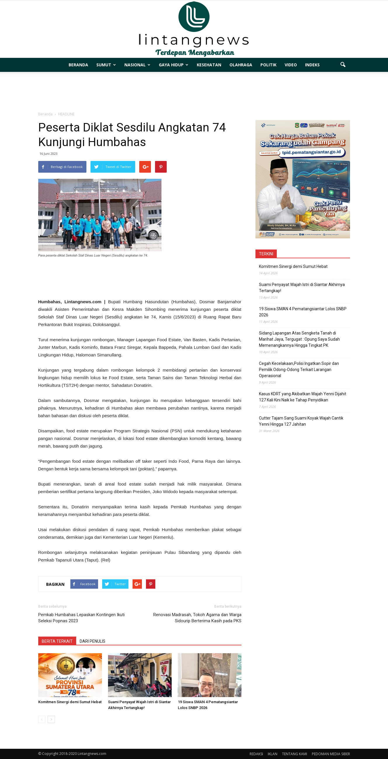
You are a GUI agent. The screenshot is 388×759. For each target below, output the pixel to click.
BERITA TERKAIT (57, 641)
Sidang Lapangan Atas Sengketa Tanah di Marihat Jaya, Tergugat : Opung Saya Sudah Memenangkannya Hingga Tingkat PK (299, 339)
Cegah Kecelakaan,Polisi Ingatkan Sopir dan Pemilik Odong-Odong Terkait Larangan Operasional (299, 369)
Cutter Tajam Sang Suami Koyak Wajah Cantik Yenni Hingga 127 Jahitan (301, 421)
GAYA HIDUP (173, 64)
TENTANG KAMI (294, 753)
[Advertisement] (194, 92)
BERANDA (78, 64)
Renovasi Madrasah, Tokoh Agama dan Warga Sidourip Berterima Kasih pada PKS (197, 617)
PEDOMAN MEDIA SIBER (331, 753)
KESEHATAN (209, 64)
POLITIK (268, 64)
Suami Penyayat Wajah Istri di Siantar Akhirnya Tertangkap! (302, 287)
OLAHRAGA (240, 64)
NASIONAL (137, 64)
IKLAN (272, 753)
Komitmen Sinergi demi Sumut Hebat (70, 702)
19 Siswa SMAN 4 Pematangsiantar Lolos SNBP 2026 (303, 311)
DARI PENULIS (92, 641)
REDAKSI (256, 753)
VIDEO (291, 64)
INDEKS (312, 64)
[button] (343, 65)
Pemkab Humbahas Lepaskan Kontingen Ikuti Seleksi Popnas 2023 (81, 617)
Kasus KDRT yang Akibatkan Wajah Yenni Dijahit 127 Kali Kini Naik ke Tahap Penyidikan (302, 396)
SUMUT (106, 64)
